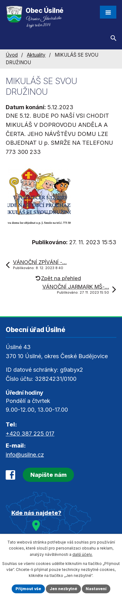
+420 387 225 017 (30, 433)
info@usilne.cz (25, 454)
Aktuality (36, 55)
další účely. (82, 554)
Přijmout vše (28, 588)
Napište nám (48, 474)
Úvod (12, 55)
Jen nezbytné (63, 588)
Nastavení (96, 588)
